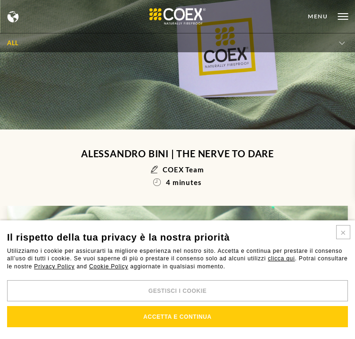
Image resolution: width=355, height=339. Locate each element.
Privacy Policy (54, 266)
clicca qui (281, 258)
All (13, 43)
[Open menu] (328, 16)
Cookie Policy (108, 266)
